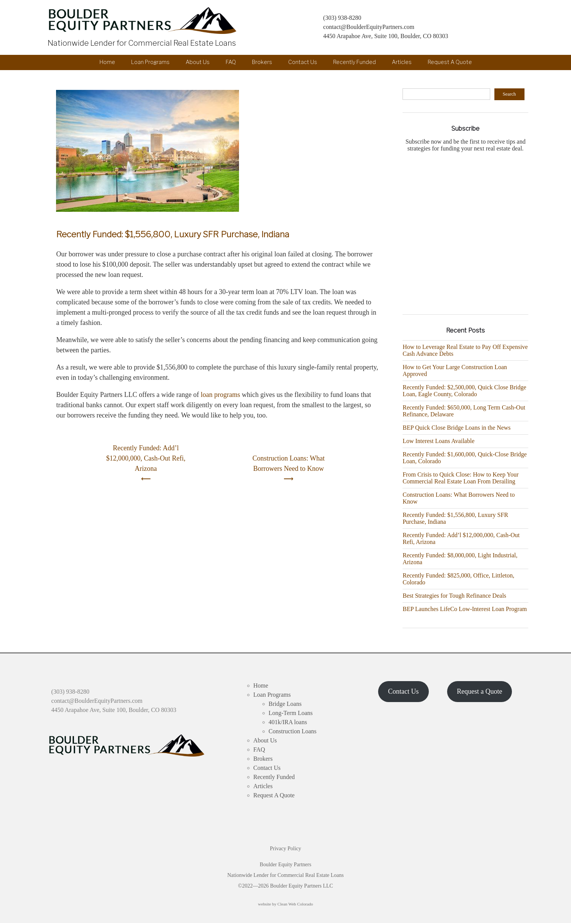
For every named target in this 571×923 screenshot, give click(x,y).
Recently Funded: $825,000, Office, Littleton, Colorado (458, 578)
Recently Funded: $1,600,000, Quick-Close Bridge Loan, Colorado (465, 457)
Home (107, 62)
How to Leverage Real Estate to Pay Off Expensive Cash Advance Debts (465, 350)
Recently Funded (354, 62)
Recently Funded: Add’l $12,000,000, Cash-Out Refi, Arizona (146, 458)
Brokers (262, 62)
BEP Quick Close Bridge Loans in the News (456, 427)
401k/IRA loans (288, 722)
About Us (198, 62)
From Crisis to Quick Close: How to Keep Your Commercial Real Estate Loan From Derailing (460, 478)
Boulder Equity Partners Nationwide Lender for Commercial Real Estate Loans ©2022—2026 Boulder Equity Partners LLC (285, 875)
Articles (402, 62)
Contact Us (302, 62)
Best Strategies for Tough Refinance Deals (454, 595)
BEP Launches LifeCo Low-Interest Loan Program (465, 609)
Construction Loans (293, 731)
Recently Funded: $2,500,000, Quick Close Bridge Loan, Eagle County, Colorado (464, 390)
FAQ (231, 62)
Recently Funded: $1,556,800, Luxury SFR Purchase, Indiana (172, 234)
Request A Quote (450, 62)
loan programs (220, 394)
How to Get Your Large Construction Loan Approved (455, 370)
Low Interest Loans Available (439, 441)
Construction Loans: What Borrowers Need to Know (288, 463)
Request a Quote (479, 691)
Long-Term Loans (291, 713)
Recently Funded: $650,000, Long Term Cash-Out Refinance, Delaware (464, 411)
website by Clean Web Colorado (285, 904)
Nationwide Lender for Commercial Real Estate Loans (138, 43)
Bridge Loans (285, 704)
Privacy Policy (285, 848)
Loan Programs (150, 62)
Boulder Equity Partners (144, 20)
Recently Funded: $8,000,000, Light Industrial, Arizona (460, 558)
